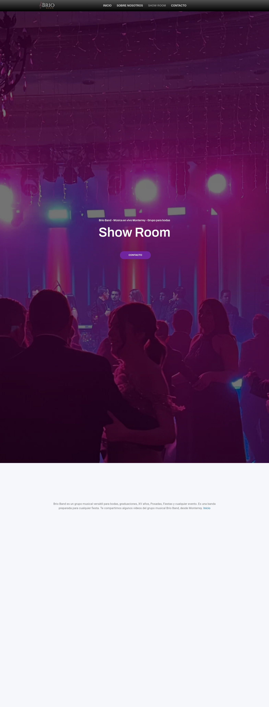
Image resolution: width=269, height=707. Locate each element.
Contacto (178, 5)
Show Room (157, 5)
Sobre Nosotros (130, 5)
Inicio (107, 5)
